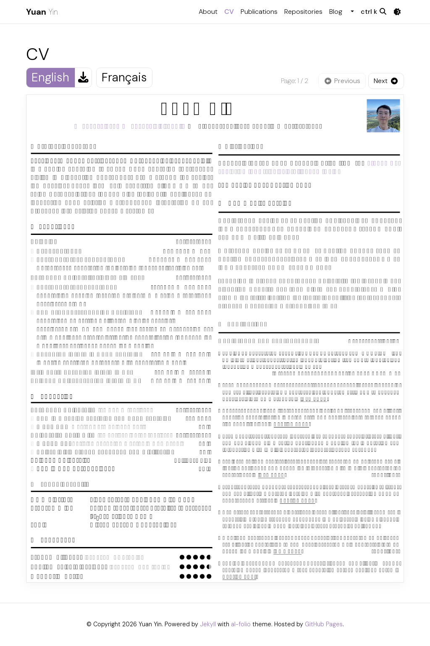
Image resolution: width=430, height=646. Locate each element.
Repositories (303, 11)
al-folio (241, 624)
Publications (259, 11)
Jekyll (208, 624)
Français (124, 77)
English (50, 77)
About (208, 11)
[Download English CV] (83, 77)
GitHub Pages (324, 624)
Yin (42, 11)
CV (230, 11)
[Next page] (386, 81)
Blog (335, 11)
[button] (351, 11)
